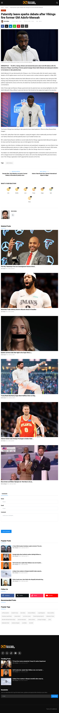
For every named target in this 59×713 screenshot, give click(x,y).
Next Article (44, 171)
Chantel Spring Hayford (38, 616)
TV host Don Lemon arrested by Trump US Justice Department (29, 661)
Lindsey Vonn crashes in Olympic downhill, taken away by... (27, 571)
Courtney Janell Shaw (7, 616)
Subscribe (54, 696)
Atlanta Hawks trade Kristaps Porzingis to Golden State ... (17, 438)
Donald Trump (15, 612)
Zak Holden (14, 211)
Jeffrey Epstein (5, 612)
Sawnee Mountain (22, 619)
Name (2, 498)
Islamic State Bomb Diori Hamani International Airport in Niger (44, 174)
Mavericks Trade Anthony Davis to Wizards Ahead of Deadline (18, 309)
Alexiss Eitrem (32, 619)
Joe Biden (24, 623)
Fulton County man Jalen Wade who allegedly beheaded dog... (28, 579)
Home (2, 7)
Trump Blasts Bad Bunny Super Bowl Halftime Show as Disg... (18, 395)
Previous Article (15, 171)
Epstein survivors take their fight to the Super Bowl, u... (16, 352)
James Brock (17, 616)
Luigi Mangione (41, 612)
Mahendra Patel (5, 623)
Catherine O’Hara (50, 616)
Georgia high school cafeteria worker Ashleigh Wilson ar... (27, 554)
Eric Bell (31, 623)
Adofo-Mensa (9, 163)
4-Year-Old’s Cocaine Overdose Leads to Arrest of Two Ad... (27, 546)
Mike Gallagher (4, 483)
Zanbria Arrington (15, 623)
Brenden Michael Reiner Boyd (8, 619)
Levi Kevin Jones (27, 616)
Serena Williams (31, 612)
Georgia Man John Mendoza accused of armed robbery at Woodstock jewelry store (14, 174)
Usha (49, 619)
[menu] (2, 2)
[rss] (19, 653)
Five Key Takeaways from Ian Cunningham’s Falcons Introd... (18, 266)
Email (2, 505)
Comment (3, 512)
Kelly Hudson (3, 354)
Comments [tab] (4, 493)
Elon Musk (23, 612)
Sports (6, 7)
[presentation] (13, 525)
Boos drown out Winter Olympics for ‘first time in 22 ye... (17, 482)
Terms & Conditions (51, 709)
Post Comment (6, 531)
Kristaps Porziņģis (42, 619)
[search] (57, 2)
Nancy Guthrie (50, 612)
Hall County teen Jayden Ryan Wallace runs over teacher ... (27, 562)
